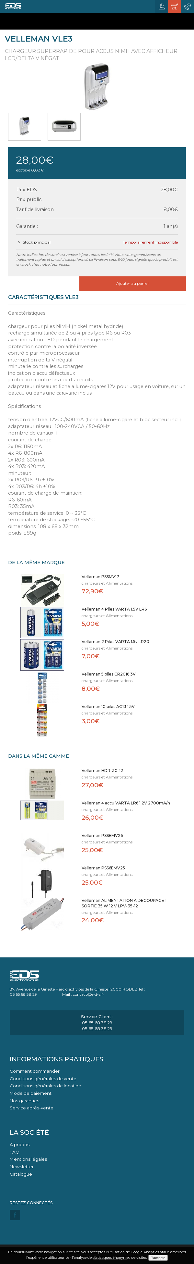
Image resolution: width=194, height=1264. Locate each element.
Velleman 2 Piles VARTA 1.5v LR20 (115, 641)
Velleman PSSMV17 (100, 576)
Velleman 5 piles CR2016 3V (109, 674)
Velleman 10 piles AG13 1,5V (108, 706)
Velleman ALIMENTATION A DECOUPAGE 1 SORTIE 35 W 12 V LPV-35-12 (124, 903)
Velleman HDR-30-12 (102, 770)
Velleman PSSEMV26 (102, 835)
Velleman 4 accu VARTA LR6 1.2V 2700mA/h (126, 803)
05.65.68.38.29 (97, 1022)
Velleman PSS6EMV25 (103, 868)
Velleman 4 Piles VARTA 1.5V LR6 (114, 609)
